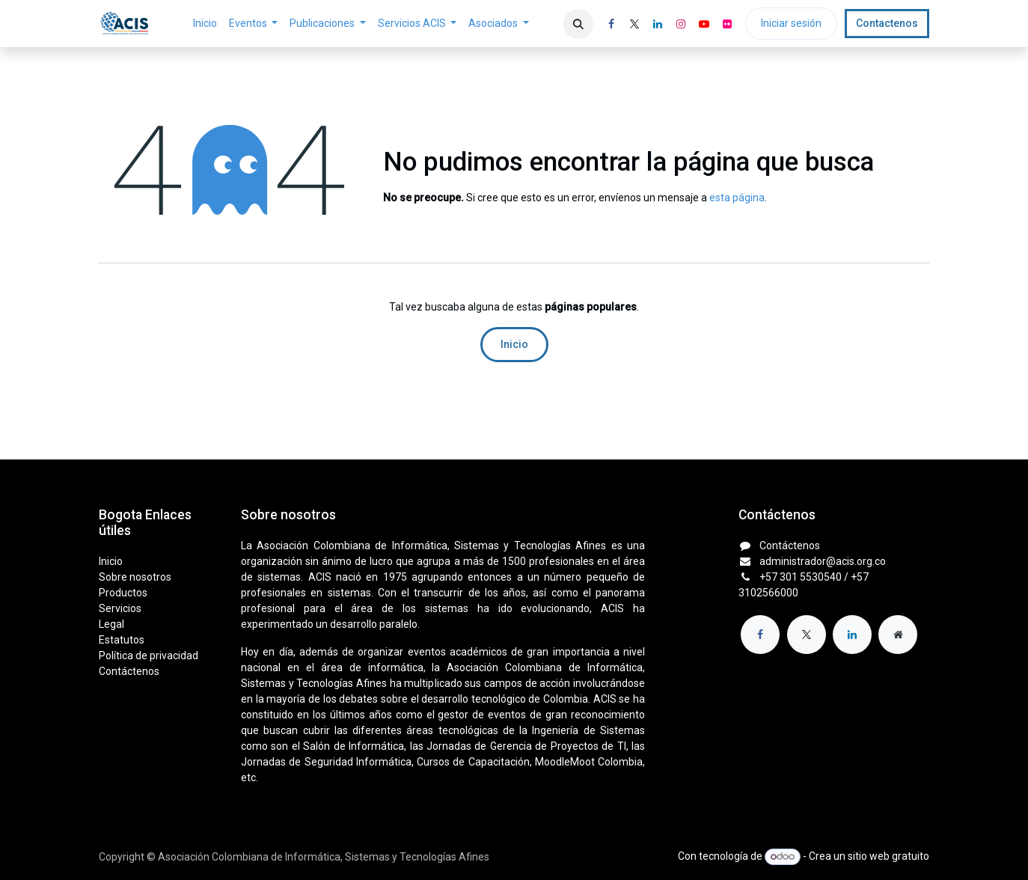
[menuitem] (205, 23)
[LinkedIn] (657, 23)
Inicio (514, 344)
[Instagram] (680, 23)
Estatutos (121, 640)
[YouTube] (704, 23)
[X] (634, 23)
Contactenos (887, 23)
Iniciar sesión (791, 23)
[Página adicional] (897, 634)
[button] (578, 24)
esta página (737, 198)
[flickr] (727, 23)
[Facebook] (611, 23)
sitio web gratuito (888, 856)
